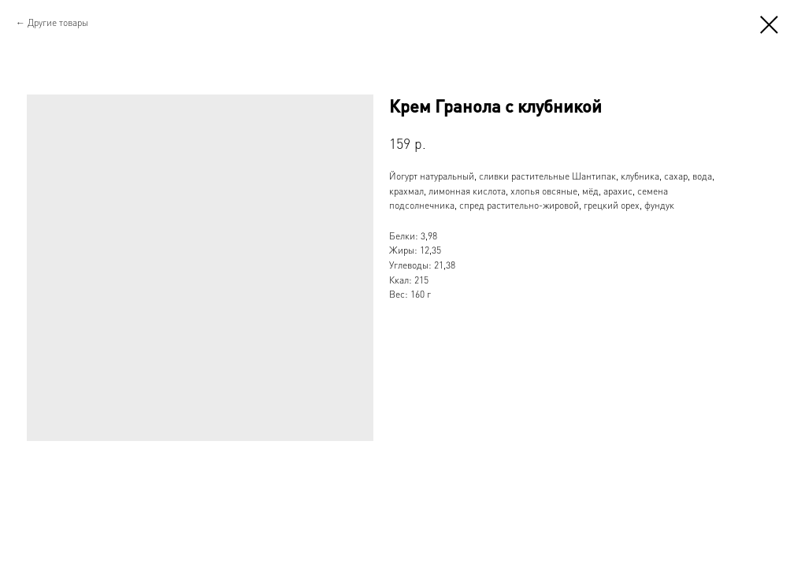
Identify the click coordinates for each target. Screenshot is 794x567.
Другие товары (58, 22)
